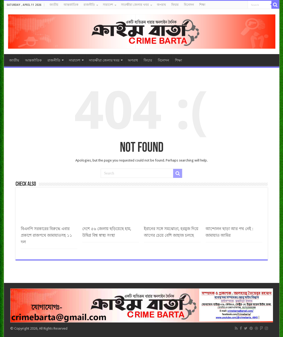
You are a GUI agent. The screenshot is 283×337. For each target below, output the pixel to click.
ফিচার (175, 5)
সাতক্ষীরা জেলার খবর (135, 5)
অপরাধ (161, 5)
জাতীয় (54, 5)
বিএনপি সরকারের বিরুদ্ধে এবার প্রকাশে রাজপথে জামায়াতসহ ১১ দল (46, 235)
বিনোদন (189, 5)
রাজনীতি (89, 5)
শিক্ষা (202, 5)
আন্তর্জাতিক (71, 5)
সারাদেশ (108, 5)
